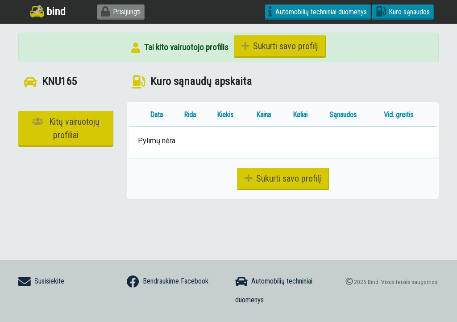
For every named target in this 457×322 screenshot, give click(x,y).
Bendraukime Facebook (167, 281)
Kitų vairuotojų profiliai (66, 128)
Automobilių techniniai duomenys (317, 12)
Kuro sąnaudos (403, 12)
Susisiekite (41, 281)
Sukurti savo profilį (279, 46)
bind (48, 11)
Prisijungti (121, 12)
